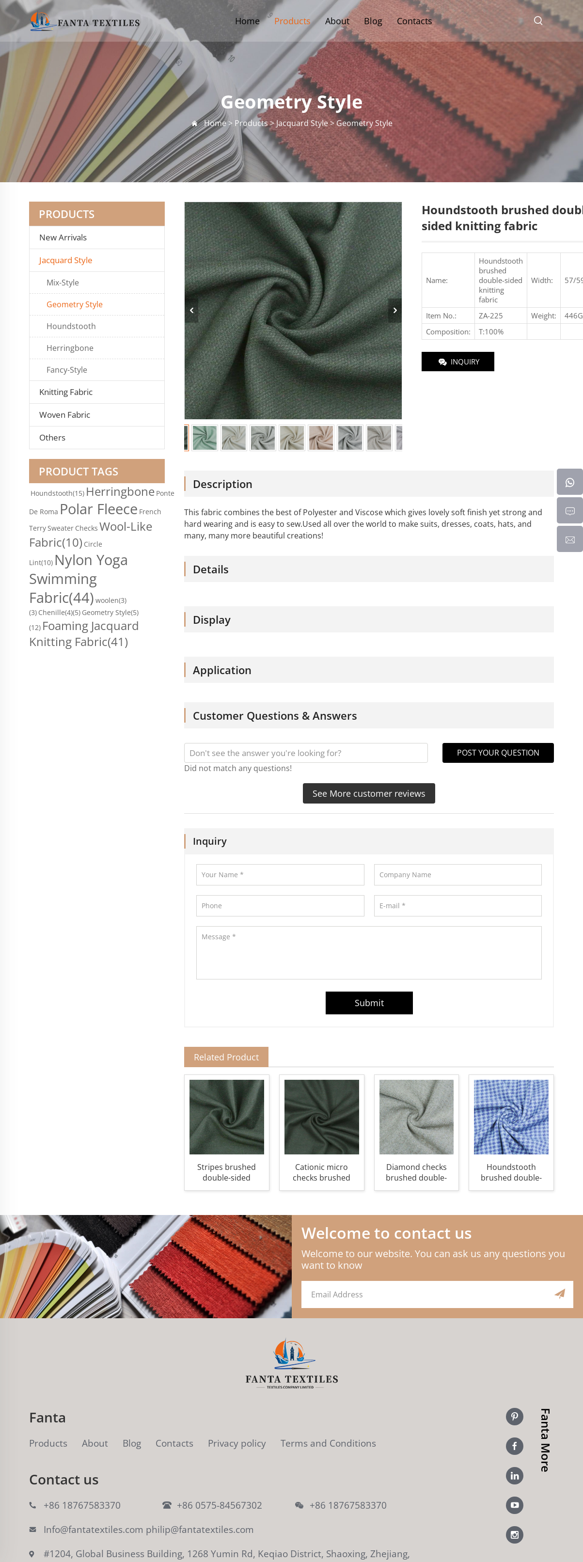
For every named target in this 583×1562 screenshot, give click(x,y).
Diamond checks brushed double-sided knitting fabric (416, 1172)
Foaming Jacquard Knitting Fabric (84, 633)
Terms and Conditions (328, 1443)
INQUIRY (458, 362)
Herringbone (70, 348)
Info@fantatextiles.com (93, 1529)
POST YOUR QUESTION (498, 752)
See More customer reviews (369, 793)
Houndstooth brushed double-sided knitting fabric (511, 1172)
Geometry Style (75, 304)
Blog (373, 21)
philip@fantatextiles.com (200, 1529)
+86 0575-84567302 (219, 1505)
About (337, 21)
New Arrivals (66, 237)
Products (292, 21)
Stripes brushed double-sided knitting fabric (226, 1172)
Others (52, 437)
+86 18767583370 (82, 1505)
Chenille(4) (59, 612)
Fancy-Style (67, 369)
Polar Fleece (99, 508)
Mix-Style (63, 282)
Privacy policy (237, 1443)
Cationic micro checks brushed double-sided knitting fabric (321, 1172)
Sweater (60, 528)
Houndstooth (71, 326)
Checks (86, 528)
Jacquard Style (66, 260)
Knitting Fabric (66, 392)
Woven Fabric (64, 415)
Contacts (414, 21)
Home (247, 21)
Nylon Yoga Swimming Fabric (78, 578)
